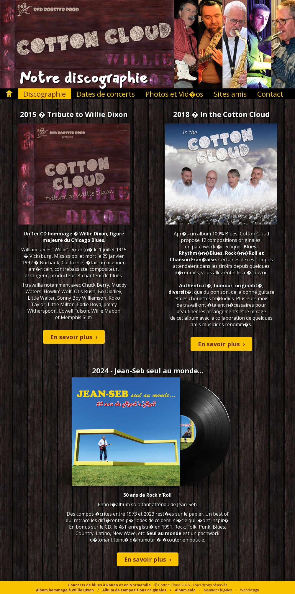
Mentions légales (218, 590)
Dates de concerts (105, 93)
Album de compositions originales (134, 590)
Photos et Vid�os (174, 93)
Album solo (185, 590)
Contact (270, 93)
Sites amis (230, 93)
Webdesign (249, 590)
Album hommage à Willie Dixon (65, 590)
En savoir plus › (73, 337)
